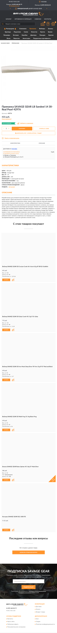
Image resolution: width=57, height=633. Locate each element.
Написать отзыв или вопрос (28, 545)
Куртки (42, 32)
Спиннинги (22, 28)
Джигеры (33, 35)
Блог (37, 612)
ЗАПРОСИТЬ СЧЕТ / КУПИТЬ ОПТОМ (28, 133)
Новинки (38, 19)
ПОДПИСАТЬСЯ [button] (28, 580)
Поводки (42, 35)
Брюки (50, 32)
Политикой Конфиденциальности (37, 584)
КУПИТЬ (6, 279)
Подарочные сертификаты (42, 38)
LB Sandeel (12, 187)
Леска (8, 38)
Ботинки (16, 35)
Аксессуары (26, 38)
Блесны (50, 28)
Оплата (38, 602)
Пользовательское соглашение (16, 620)
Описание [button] (42, 143)
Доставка (38, 600)
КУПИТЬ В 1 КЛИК (44, 128)
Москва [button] (14, 149)
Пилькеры (7, 35)
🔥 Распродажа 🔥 (10, 28)
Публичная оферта (12, 617)
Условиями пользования (25, 586)
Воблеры (42, 28)
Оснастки (34, 32)
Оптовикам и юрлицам (23, 19)
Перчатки (16, 38)
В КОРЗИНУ (22, 128)
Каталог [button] (9, 19)
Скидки (38, 615)
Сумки (26, 32)
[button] (14, 5)
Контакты (47, 19)
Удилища (8, 32)
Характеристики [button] (15, 143)
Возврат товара (40, 605)
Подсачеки (17, 32)
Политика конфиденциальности (45, 617)
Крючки (50, 35)
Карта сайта (10, 615)
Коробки (24, 35)
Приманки (32, 28)
